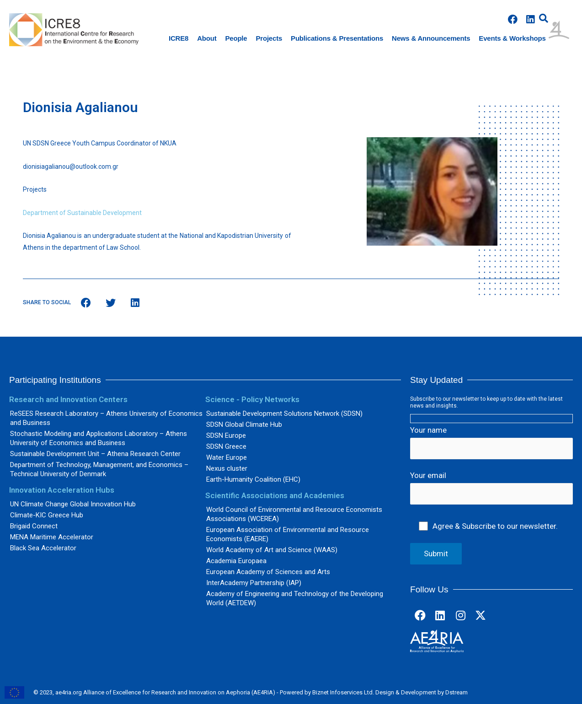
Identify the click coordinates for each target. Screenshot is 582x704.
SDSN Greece (226, 446)
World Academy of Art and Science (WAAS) (271, 550)
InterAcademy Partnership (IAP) (253, 583)
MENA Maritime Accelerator (51, 537)
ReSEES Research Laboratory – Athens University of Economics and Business (106, 418)
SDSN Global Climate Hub (244, 424)
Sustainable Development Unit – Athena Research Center (95, 454)
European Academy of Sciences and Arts (268, 572)
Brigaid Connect (34, 526)
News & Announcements (431, 38)
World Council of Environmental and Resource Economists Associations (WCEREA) (294, 514)
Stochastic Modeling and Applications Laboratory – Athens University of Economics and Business (98, 438)
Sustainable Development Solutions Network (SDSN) (284, 413)
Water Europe (226, 457)
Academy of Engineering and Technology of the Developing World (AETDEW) (294, 598)
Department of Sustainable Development (82, 212)
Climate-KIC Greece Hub (46, 515)
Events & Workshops (512, 38)
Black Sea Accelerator (43, 548)
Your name (491, 442)
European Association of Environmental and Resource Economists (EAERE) (287, 534)
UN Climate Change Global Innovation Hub (73, 504)
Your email (491, 488)
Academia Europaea (236, 561)
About (206, 38)
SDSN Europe (226, 435)
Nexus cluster (226, 468)
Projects (269, 38)
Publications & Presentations (337, 38)
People (236, 38)
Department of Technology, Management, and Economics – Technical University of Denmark (99, 469)
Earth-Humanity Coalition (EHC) (253, 479)
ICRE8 (178, 38)
